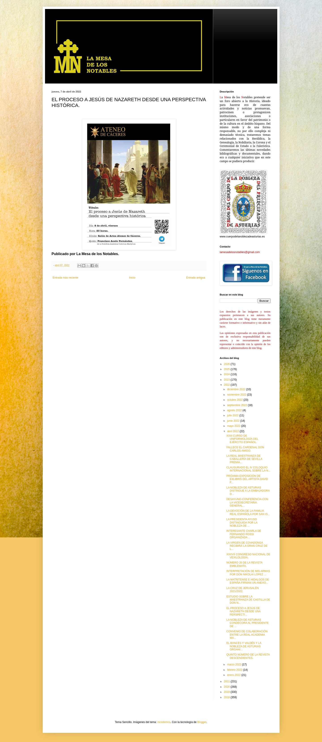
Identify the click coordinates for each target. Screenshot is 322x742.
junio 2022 (233, 420)
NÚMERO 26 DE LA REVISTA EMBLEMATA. (244, 564)
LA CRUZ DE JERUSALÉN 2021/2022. (242, 590)
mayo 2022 (234, 426)
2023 (227, 379)
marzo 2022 (234, 664)
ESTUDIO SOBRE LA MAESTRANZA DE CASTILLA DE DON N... (248, 600)
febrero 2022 (235, 669)
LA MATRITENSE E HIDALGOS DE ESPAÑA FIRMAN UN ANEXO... (247, 581)
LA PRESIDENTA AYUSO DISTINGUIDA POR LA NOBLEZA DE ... (241, 522)
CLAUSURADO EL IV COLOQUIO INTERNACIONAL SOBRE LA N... (248, 469)
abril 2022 (233, 431)
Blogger (201, 722)
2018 (227, 697)
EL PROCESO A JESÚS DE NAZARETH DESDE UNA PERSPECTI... (243, 611)
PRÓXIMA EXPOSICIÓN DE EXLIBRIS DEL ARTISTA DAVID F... (247, 479)
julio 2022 (233, 415)
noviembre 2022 (237, 394)
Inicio (132, 277)
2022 (227, 384)
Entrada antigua (195, 277)
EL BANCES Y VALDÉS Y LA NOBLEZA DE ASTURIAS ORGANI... (243, 646)
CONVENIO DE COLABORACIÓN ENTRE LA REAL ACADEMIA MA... (246, 634)
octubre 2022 (235, 399)
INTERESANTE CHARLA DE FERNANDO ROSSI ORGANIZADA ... (243, 534)
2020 (227, 686)
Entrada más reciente (65, 277)
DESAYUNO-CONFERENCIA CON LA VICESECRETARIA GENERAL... (247, 502)
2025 (227, 369)
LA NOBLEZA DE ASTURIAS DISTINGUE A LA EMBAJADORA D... (247, 491)
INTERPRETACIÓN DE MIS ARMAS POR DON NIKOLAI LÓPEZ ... (248, 573)
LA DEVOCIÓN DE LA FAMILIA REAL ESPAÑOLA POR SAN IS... (248, 512)
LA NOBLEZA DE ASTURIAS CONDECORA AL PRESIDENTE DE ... (247, 623)
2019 (227, 692)
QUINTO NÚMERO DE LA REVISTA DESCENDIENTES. (248, 656)
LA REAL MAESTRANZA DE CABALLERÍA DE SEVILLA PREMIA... (244, 459)
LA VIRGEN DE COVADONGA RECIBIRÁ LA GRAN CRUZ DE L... (246, 546)
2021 (227, 681)
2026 (227, 364)
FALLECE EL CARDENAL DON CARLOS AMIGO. (245, 449)
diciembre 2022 (236, 389)
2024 (227, 374)
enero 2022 (234, 675)
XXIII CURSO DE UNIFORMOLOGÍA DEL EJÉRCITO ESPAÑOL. (242, 439)
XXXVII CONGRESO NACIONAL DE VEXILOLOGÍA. (248, 556)
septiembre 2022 (237, 405)
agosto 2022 (234, 410)
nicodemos (163, 722)
